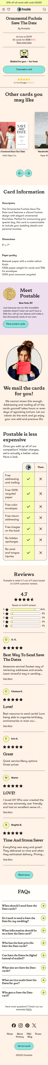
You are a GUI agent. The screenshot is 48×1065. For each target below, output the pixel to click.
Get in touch (24, 1046)
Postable (25, 28)
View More (7, 679)
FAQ (29, 1034)
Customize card (24, 69)
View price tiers (24, 43)
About (20, 1034)
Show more (24, 875)
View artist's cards (15, 324)
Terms (38, 1034)
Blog (30, 1037)
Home (10, 1034)
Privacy (20, 1037)
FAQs (28, 1009)
